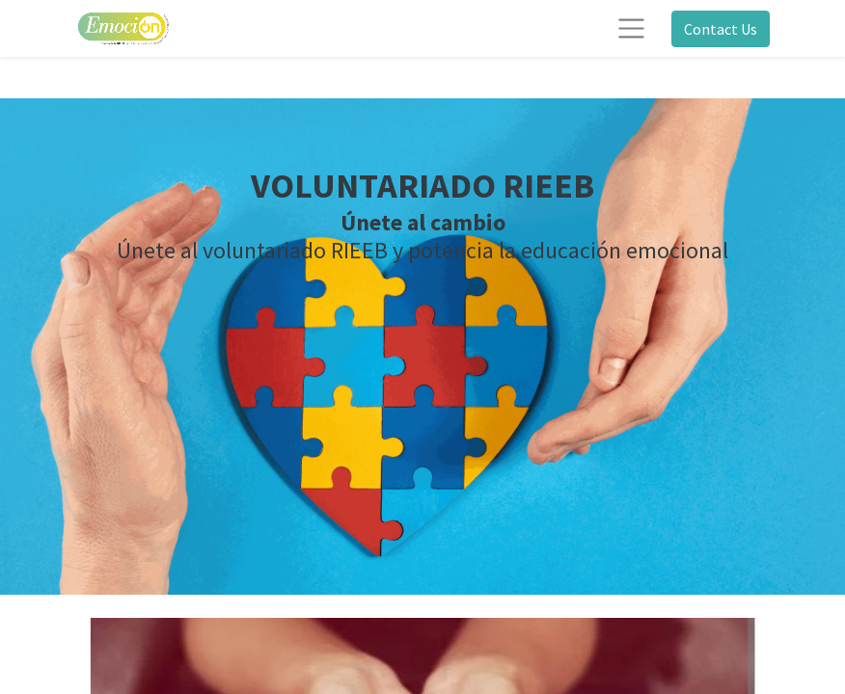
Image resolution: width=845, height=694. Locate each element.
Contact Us (720, 29)
